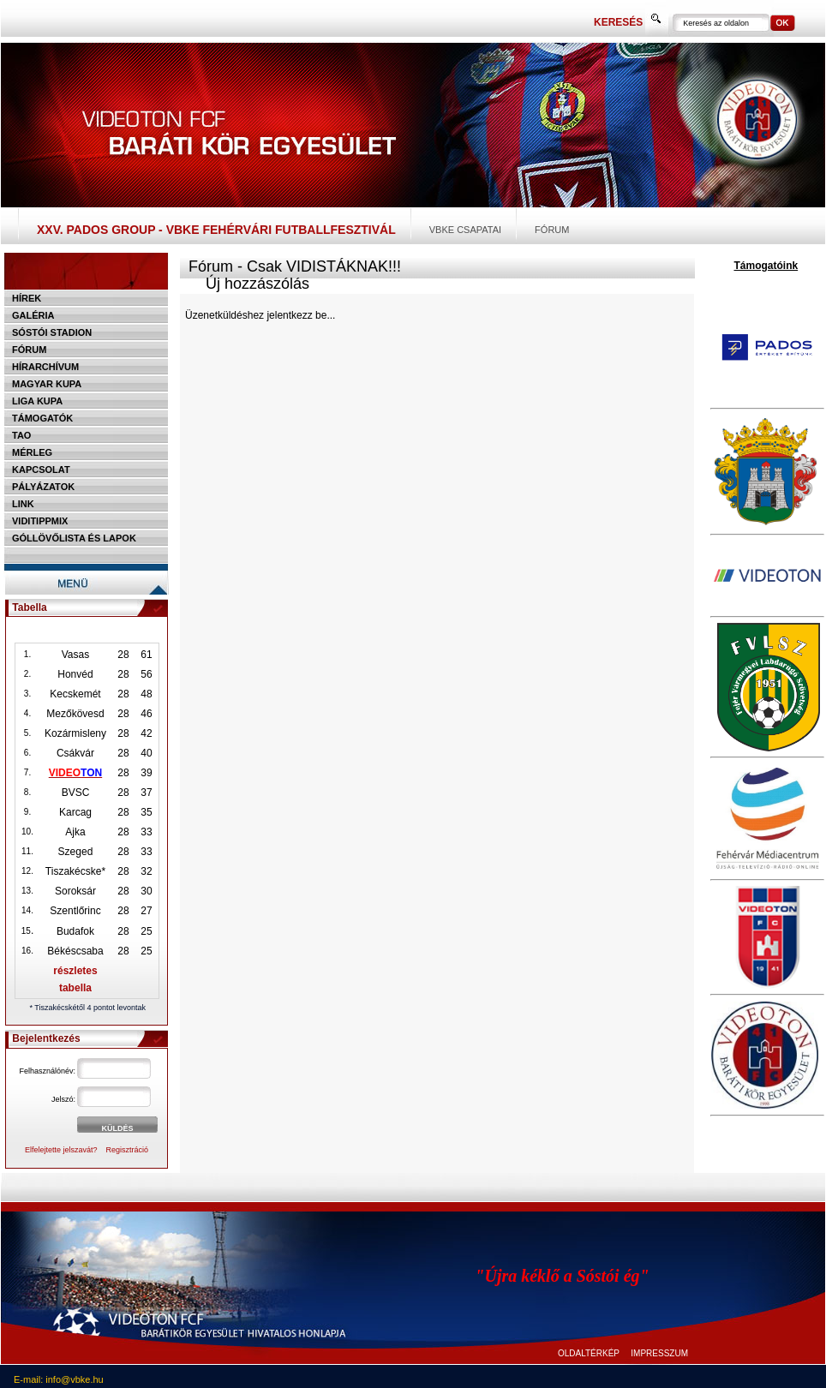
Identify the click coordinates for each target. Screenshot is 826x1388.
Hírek (26, 298)
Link (23, 504)
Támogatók (42, 418)
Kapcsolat (41, 469)
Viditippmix (40, 521)
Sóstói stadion (52, 332)
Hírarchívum (45, 367)
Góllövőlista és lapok (74, 538)
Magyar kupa (46, 384)
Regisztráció (127, 1150)
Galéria (33, 315)
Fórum (552, 229)
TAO (21, 435)
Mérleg (32, 452)
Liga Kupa (37, 401)
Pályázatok (43, 487)
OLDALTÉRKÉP (589, 1353)
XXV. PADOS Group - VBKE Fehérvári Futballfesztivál (216, 229)
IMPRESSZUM (659, 1353)
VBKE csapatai (465, 229)
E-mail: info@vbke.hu (59, 1379)
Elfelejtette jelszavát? (61, 1150)
